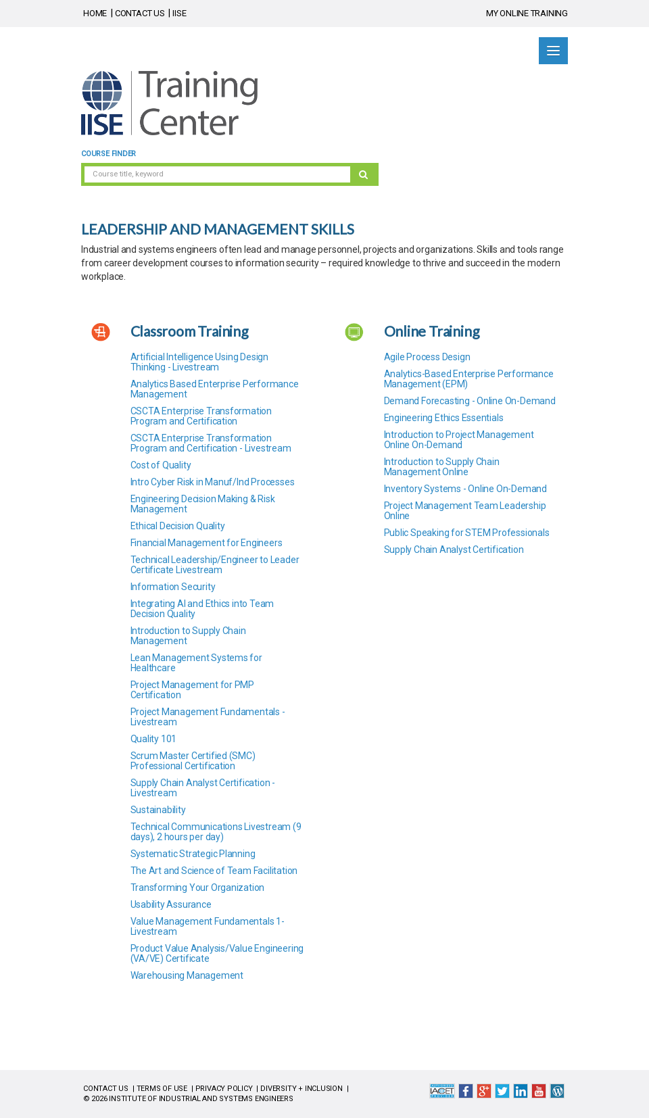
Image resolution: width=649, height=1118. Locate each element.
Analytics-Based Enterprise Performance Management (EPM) (469, 378)
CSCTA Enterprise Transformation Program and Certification (201, 416)
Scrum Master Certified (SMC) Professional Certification (193, 760)
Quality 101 (153, 738)
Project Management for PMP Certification (192, 689)
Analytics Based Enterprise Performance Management (214, 389)
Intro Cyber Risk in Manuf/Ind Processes (212, 482)
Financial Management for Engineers (206, 542)
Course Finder (108, 153)
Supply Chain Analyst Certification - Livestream (202, 787)
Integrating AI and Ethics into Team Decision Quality (202, 608)
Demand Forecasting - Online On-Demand (470, 400)
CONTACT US (140, 13)
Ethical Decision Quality (177, 525)
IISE (179, 13)
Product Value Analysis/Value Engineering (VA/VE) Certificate (217, 953)
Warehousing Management (186, 975)
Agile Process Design (427, 356)
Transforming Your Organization (197, 887)
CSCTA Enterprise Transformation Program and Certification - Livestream (210, 443)
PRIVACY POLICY (224, 1088)
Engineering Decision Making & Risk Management (202, 503)
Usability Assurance (171, 904)
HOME (95, 13)
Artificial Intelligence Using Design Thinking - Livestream (199, 361)
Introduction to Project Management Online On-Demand (459, 439)
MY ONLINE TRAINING (527, 13)
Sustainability (158, 809)
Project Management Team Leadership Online (465, 510)
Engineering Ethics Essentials (444, 417)
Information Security (173, 586)
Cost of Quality (160, 465)
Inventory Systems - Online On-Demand (465, 488)
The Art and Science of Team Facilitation (214, 870)
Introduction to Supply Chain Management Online (442, 466)
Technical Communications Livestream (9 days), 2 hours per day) (216, 831)
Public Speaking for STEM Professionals (467, 532)
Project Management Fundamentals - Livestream (207, 716)
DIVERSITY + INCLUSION (301, 1088)
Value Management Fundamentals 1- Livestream (207, 926)
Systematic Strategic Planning (193, 853)
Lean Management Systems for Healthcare (196, 662)
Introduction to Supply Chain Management (188, 635)
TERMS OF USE (162, 1088)
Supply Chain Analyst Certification (454, 549)
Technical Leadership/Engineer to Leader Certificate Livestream (214, 564)
